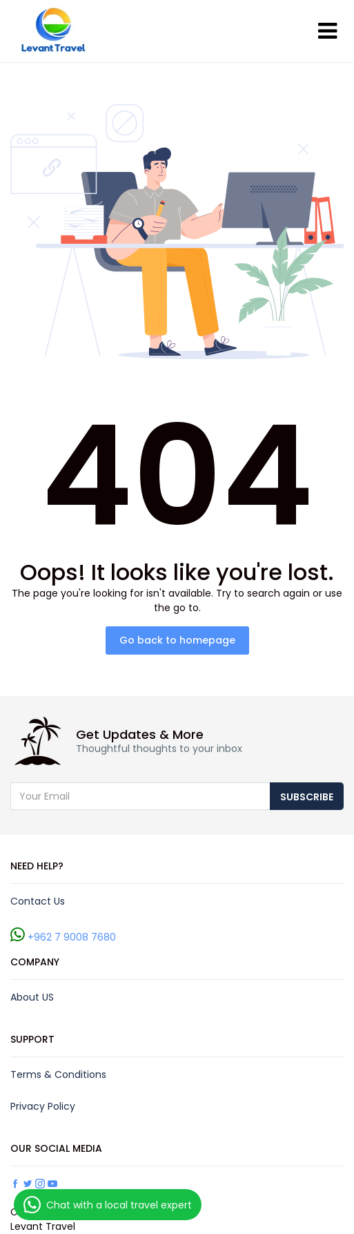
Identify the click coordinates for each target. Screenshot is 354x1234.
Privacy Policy (42, 1106)
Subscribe (306, 797)
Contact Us (37, 901)
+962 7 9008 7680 (72, 937)
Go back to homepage (177, 640)
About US (32, 997)
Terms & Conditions (58, 1074)
